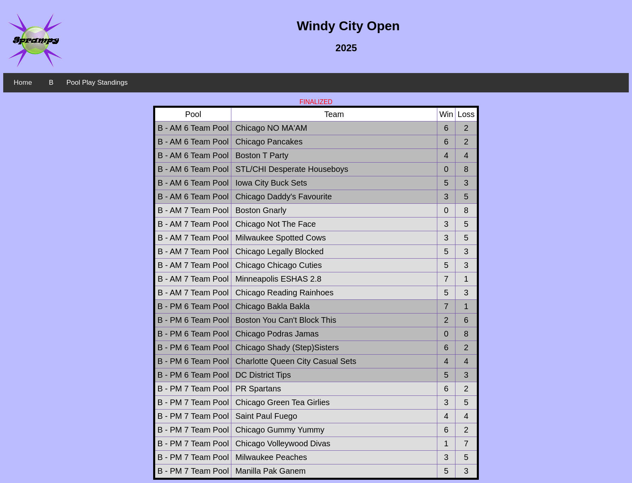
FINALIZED (316, 101)
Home (23, 82)
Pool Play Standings (97, 82)
